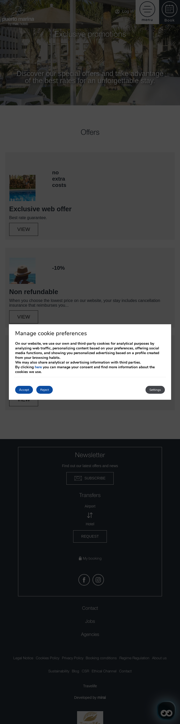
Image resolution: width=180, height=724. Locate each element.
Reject (44, 390)
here (38, 367)
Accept (24, 390)
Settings (155, 390)
